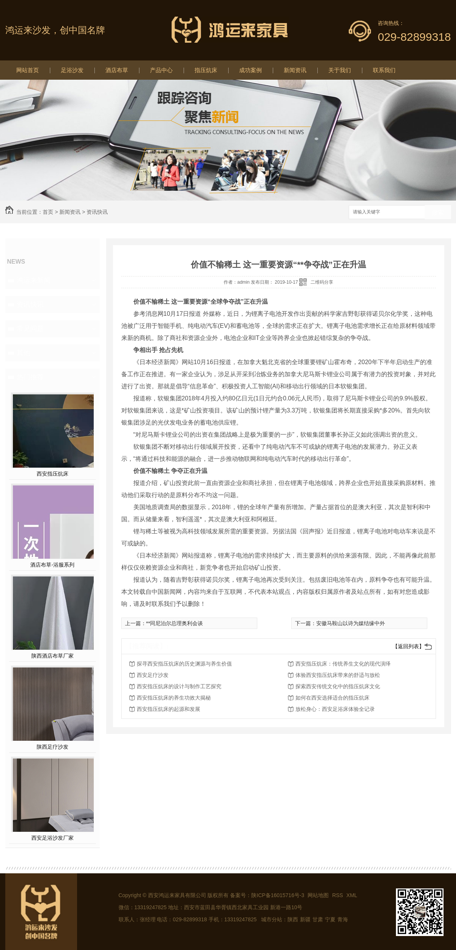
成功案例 (250, 70)
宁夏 (330, 919)
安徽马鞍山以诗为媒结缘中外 (350, 623)
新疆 (305, 919)
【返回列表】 (408, 646)
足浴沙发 (72, 70)
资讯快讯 (97, 212)
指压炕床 (206, 70)
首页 (48, 212)
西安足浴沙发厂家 (52, 838)
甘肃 (317, 919)
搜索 (438, 212)
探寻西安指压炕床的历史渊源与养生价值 (184, 664)
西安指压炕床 (52, 474)
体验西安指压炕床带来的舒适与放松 (337, 675)
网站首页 (27, 70)
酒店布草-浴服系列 (52, 565)
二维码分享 (322, 282)
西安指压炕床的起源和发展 (168, 709)
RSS (338, 895)
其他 (23, 353)
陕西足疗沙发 (52, 747)
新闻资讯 (295, 70)
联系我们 (384, 70)
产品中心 (161, 70)
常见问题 (30, 328)
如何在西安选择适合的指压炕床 (332, 698)
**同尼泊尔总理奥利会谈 (174, 623)
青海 (342, 919)
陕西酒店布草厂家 (52, 656)
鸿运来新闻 (34, 280)
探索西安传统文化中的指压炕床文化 (337, 686)
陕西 (293, 919)
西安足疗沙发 (152, 675)
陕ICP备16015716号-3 (277, 895)
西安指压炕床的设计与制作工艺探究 (179, 686)
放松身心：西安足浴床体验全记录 (335, 709)
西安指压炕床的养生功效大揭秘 (174, 698)
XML (351, 895)
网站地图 (318, 895)
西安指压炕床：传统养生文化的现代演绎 (343, 664)
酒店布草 (116, 70)
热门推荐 (30, 377)
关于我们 (339, 70)
